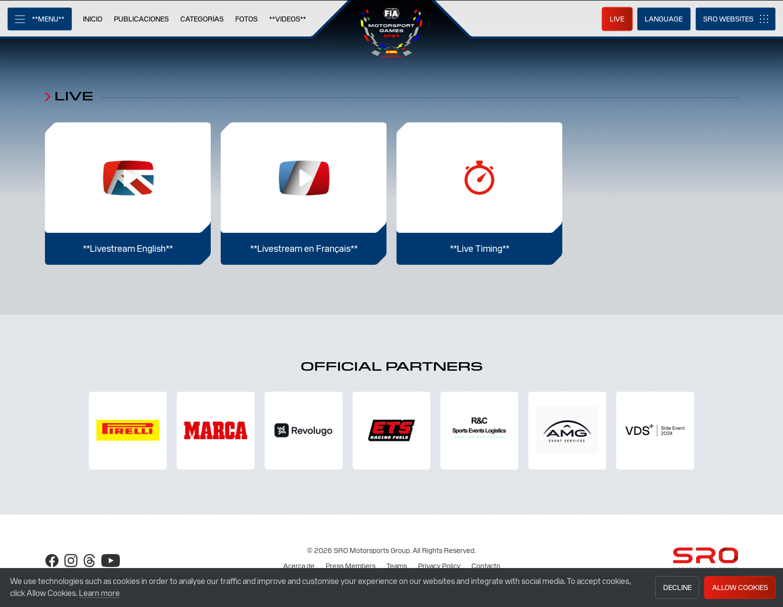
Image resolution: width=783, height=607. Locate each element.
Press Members (351, 566)
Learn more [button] (99, 593)
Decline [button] (677, 587)
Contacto (485, 566)
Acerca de (299, 566)
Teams (397, 566)
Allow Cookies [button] (740, 587)
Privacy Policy (439, 566)
